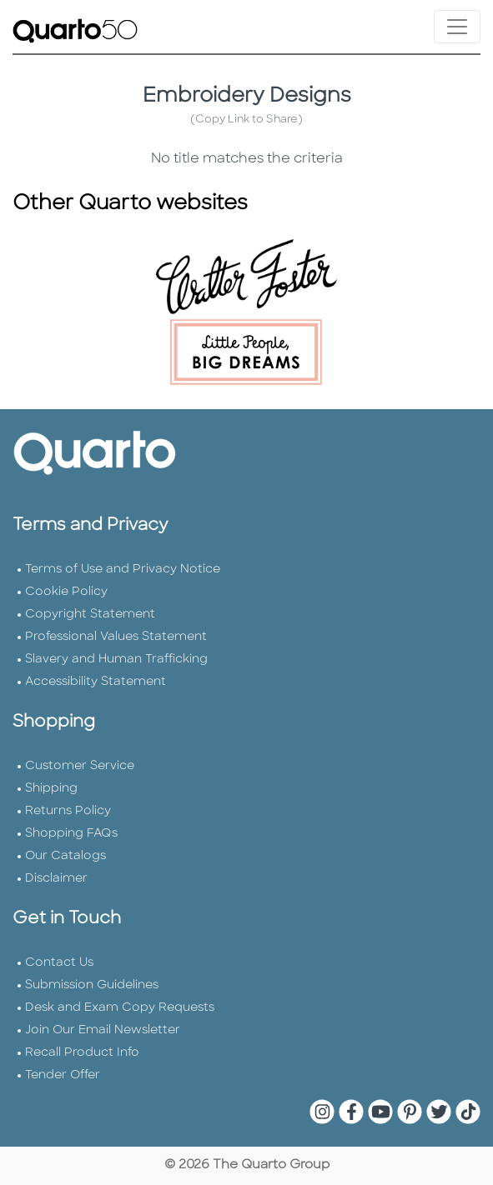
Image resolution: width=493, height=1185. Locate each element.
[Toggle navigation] (457, 26)
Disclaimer (56, 878)
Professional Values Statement (116, 637)
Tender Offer (62, 1075)
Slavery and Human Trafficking (116, 659)
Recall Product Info (82, 1053)
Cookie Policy (66, 592)
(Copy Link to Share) (246, 119)
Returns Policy (68, 811)
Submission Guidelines (91, 985)
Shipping (51, 788)
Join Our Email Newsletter (102, 1030)
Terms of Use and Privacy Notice (122, 569)
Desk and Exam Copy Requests (119, 1008)
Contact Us (59, 963)
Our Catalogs (65, 856)
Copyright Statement (90, 614)
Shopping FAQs (71, 834)
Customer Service (79, 766)
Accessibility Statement (95, 682)
